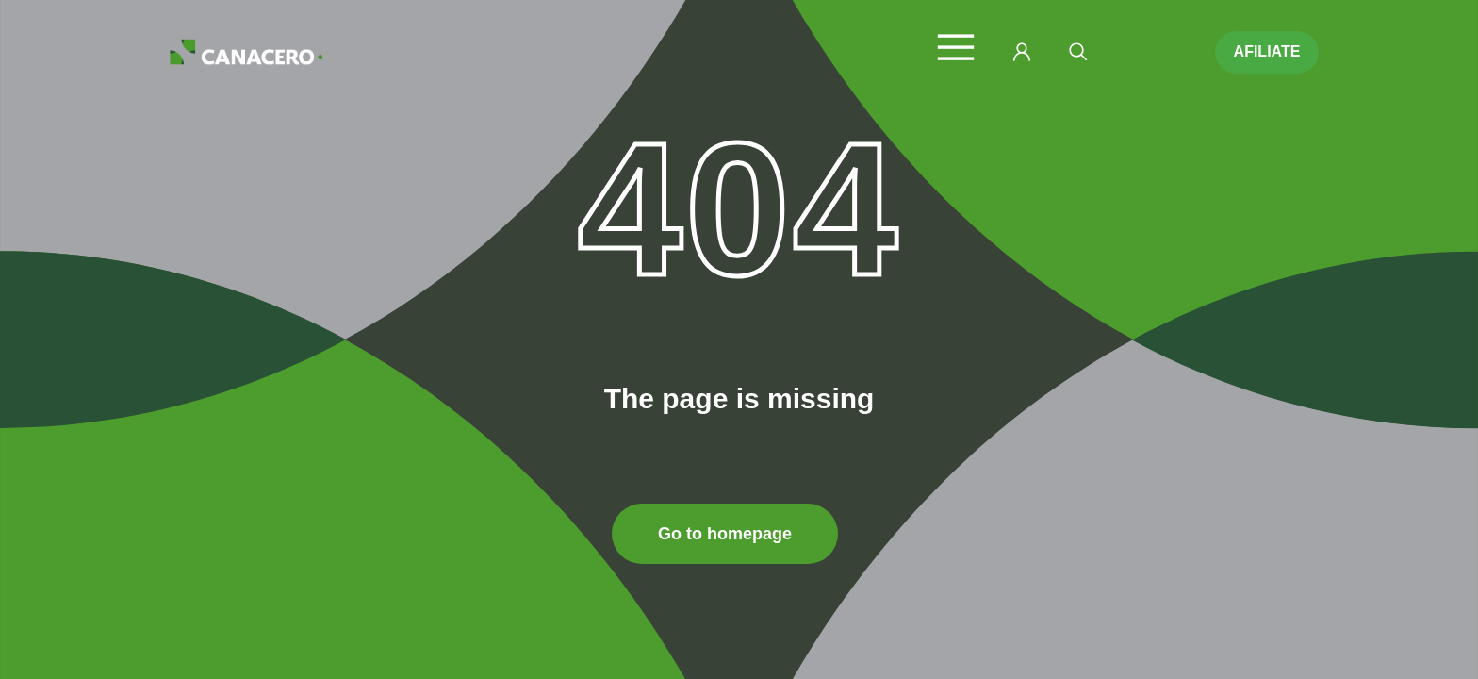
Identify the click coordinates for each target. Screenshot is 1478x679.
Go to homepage (725, 533)
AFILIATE (1267, 51)
